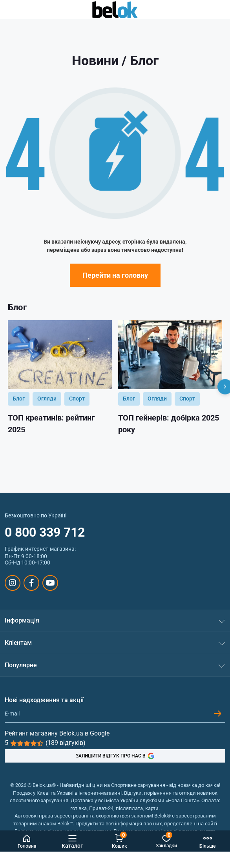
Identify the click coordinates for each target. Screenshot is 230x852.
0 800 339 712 (45, 532)
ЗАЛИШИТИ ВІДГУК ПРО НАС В (115, 755)
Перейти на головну (115, 275)
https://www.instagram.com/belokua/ (12, 583)
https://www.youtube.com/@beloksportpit (50, 583)
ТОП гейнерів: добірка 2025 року (168, 423)
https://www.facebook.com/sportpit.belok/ (31, 583)
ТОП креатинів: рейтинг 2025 (51, 423)
